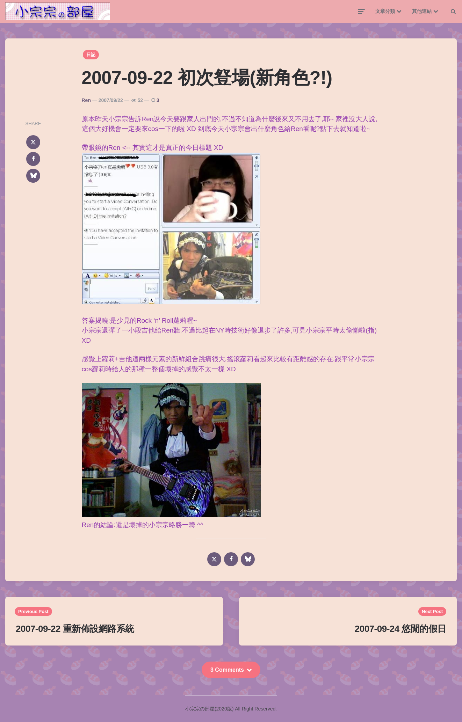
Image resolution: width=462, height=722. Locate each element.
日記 (90, 54)
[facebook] (33, 159)
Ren (86, 100)
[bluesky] (33, 176)
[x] (33, 142)
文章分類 (385, 11)
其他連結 (422, 11)
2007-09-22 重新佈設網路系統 (75, 628)
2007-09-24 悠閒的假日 (400, 628)
